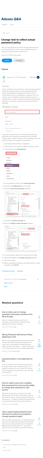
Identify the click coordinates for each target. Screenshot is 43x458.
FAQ (4, 448)
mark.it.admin (16, 351)
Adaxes (9, 4)
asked (3, 55)
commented (7, 279)
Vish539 (16, 404)
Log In (12, 25)
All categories (5, 440)
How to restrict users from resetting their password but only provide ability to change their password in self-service (18, 386)
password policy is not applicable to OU (17, 360)
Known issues (7, 450)
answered (9, 77)
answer (7, 61)
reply (5, 287)
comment (19, 61)
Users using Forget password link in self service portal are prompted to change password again (17, 414)
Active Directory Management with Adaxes (14, 445)
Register (4, 25)
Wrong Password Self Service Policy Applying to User (17, 335)
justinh (15, 375)
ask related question (8, 271)
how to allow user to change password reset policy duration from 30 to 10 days (17, 314)
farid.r (15, 327)
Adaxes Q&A (11, 18)
